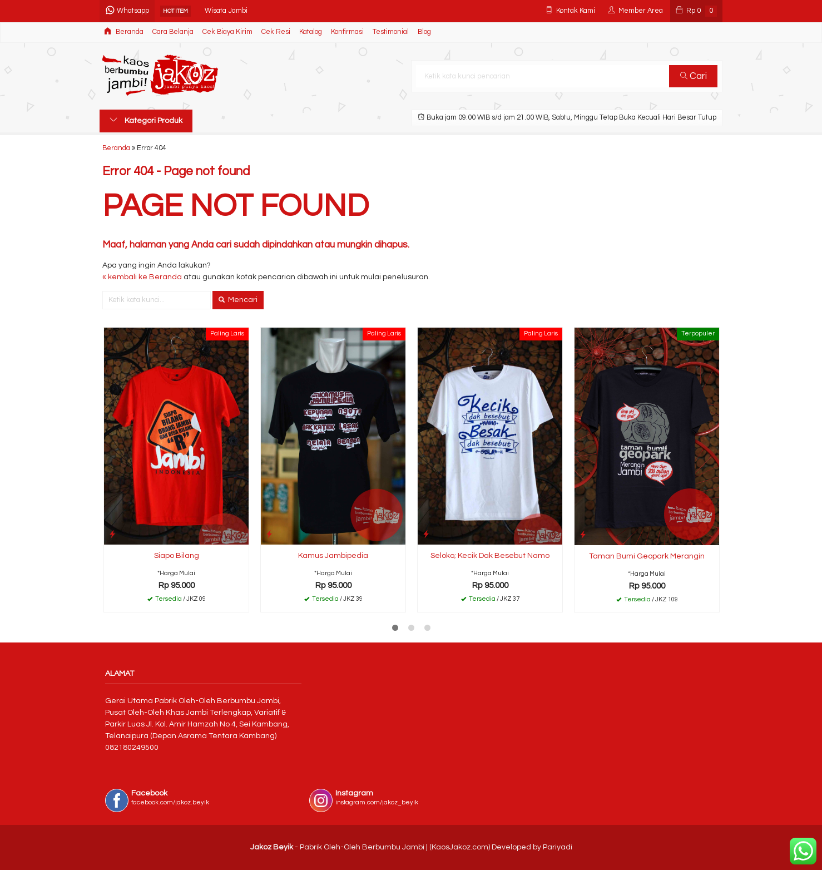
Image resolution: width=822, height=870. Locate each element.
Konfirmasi (347, 32)
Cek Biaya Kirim (227, 32)
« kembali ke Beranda (142, 277)
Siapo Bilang (176, 556)
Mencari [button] (238, 300)
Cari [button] (693, 76)
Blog (424, 32)
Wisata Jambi (226, 10)
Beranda (123, 31)
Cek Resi (275, 32)
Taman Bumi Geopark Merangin (647, 556)
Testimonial (391, 32)
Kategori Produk (146, 120)
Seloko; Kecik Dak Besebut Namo (489, 556)
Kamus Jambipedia (333, 556)
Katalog (310, 32)
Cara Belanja (173, 32)
